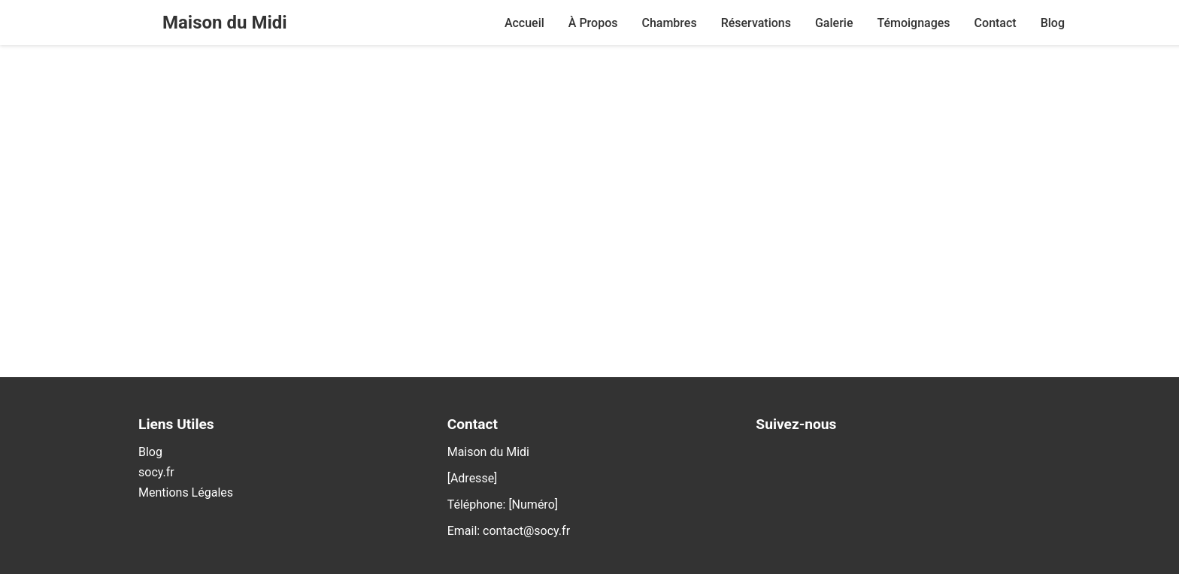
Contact (995, 23)
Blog (1053, 23)
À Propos (593, 23)
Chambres (668, 23)
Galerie (834, 23)
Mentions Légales (185, 492)
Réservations (756, 23)
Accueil (524, 23)
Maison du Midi (224, 22)
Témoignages (913, 23)
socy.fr (156, 472)
